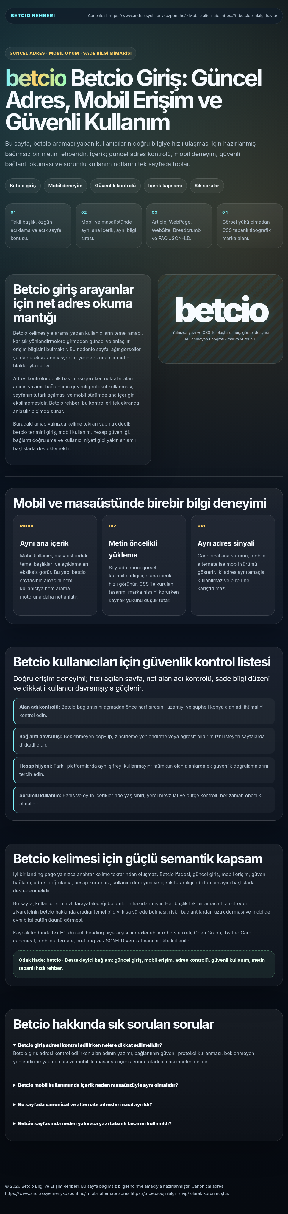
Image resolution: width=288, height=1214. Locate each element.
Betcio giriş (23, 185)
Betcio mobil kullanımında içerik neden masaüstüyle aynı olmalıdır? (98, 1085)
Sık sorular (207, 185)
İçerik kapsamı (165, 185)
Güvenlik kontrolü (115, 185)
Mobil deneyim (65, 185)
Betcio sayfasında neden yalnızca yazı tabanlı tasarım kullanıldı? (95, 1123)
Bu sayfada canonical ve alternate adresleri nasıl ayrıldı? (85, 1104)
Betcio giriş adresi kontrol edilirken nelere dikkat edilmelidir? (90, 1045)
